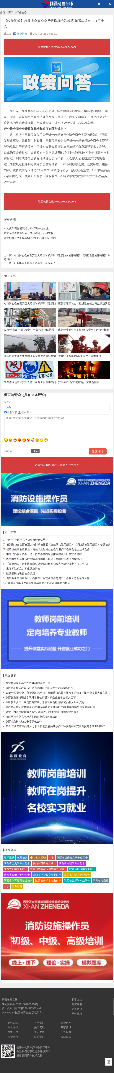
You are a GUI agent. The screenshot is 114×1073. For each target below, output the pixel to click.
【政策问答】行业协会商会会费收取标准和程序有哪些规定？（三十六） (47, 563)
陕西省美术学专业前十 (48, 880)
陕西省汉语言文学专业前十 (72, 857)
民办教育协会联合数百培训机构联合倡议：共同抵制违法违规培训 (44, 558)
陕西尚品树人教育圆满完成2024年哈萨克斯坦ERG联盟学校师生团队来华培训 (50, 707)
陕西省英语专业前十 (44, 863)
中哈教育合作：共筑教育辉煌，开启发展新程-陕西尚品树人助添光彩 (45, 702)
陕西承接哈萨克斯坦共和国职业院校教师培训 (32, 716)
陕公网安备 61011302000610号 (20, 1004)
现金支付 (13, 1036)
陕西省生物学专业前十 (77, 874)
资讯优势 (39, 1031)
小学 (6, 886)
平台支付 (13, 1027)
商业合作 (66, 1022)
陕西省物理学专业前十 (72, 863)
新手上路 (77, 999)
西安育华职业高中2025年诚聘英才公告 (28, 683)
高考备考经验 (100, 880)
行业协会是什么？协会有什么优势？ (30, 263)
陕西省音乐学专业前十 (77, 880)
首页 (2, 12)
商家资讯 (66, 1027)
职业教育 (17, 886)
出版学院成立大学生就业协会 (23, 568)
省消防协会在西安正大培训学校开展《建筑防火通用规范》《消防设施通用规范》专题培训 (58, 544)
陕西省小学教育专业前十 (47, 874)
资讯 (10, 12)
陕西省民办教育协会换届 (20, 573)
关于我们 (39, 1022)
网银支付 (13, 1031)
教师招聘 (9, 857)
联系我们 (39, 1036)
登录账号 (25, 412)
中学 (51, 857)
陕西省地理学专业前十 (82, 869)
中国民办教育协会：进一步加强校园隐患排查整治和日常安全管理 (44, 554)
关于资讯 (39, 1027)
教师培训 (22, 857)
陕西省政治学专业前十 (17, 874)
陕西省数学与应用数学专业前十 (48, 869)
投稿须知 (66, 1036)
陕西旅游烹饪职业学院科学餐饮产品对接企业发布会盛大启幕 (41, 697)
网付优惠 (77, 1013)
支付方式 (13, 1022)
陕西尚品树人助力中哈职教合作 (24, 721)
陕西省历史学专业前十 (17, 863)
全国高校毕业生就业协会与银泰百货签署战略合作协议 (39, 583)
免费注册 (77, 1004)
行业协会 (21, 12)
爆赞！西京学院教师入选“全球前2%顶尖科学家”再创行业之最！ (42, 711)
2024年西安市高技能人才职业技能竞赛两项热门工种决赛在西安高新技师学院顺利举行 (55, 726)
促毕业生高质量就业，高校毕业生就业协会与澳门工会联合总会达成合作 (48, 549)
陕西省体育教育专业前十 (18, 880)
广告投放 (66, 1031)
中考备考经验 (38, 857)
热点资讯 (77, 1009)
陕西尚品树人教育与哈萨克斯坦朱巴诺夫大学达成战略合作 (39, 687)
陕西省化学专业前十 (15, 869)
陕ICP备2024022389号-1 (27, 1008)
